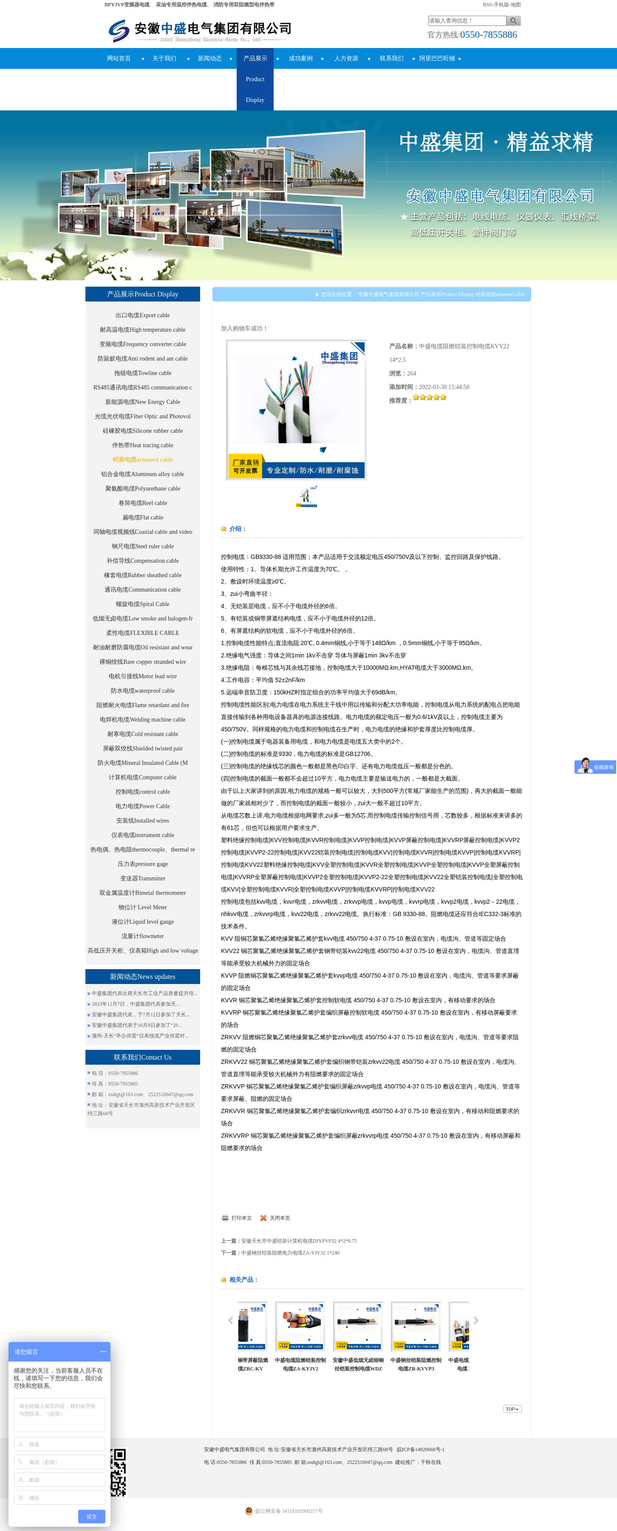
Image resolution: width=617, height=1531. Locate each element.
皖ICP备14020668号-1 (421, 1449)
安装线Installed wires (142, 821)
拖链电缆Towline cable (143, 373)
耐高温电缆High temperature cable (142, 330)
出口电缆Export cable (143, 315)
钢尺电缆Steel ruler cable (143, 546)
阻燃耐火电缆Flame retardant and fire (143, 705)
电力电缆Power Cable (143, 806)
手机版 (501, 5)
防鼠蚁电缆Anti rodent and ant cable (143, 358)
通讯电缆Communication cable (143, 589)
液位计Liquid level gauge (143, 922)
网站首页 (119, 58)
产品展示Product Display (255, 79)
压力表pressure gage (143, 864)
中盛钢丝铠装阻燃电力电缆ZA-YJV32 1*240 (290, 1253)
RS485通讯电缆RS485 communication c (142, 387)
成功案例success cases (301, 68)
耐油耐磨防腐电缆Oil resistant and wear (142, 647)
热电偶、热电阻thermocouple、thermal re (143, 849)
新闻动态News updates (209, 68)
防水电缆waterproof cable (143, 691)
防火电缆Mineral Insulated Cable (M (143, 763)
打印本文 (242, 1218)
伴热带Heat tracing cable (142, 445)
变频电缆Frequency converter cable (142, 344)
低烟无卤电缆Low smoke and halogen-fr (142, 618)
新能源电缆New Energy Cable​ (142, 402)
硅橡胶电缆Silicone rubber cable (143, 431)
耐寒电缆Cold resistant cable (143, 734)
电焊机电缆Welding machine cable (142, 719)
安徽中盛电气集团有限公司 (388, 294)
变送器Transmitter (143, 878)
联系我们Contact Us (391, 68)
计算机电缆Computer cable (142, 777)
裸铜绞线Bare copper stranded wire (142, 662)
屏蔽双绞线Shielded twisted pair (143, 748)
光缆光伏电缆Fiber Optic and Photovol (143, 416)
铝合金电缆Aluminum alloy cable (142, 474)
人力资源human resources (346, 79)
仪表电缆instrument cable (143, 835)
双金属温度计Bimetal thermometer (142, 893)
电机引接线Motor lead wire (143, 676)
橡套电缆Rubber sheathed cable (143, 575)
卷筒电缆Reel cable (143, 503)
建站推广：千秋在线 (418, 1462)
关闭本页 (280, 1218)
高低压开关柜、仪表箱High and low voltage (143, 950)
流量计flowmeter (143, 936)
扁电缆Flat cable (143, 517)
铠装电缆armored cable (143, 460)
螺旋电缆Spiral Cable (143, 604)
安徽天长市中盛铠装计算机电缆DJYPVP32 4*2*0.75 (299, 1241)
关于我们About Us (164, 68)
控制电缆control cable (143, 792)
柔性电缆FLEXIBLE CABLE (142, 633)
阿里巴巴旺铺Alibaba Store (437, 68)
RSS (487, 5)
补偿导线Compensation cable (143, 561)
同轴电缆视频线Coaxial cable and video (142, 532)
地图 (516, 5)
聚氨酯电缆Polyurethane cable (143, 488)
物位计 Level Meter (143, 907)
